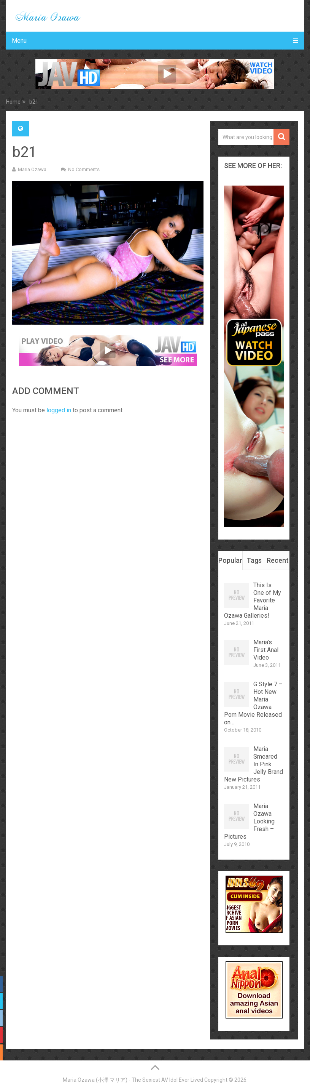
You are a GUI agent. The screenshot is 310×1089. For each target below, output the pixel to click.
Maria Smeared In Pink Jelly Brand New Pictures (253, 764)
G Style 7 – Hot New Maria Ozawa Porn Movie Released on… (253, 703)
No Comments (84, 169)
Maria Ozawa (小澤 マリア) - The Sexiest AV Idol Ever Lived (133, 1080)
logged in (58, 410)
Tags (254, 560)
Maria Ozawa (32, 169)
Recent (278, 560)
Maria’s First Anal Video (265, 650)
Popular (230, 560)
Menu (19, 40)
